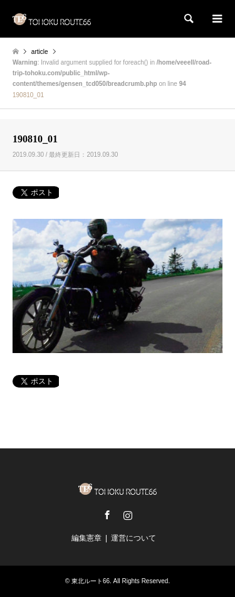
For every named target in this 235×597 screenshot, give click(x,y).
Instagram (127, 514)
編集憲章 (86, 538)
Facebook (107, 514)
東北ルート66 (90, 581)
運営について (133, 538)
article (39, 51)
